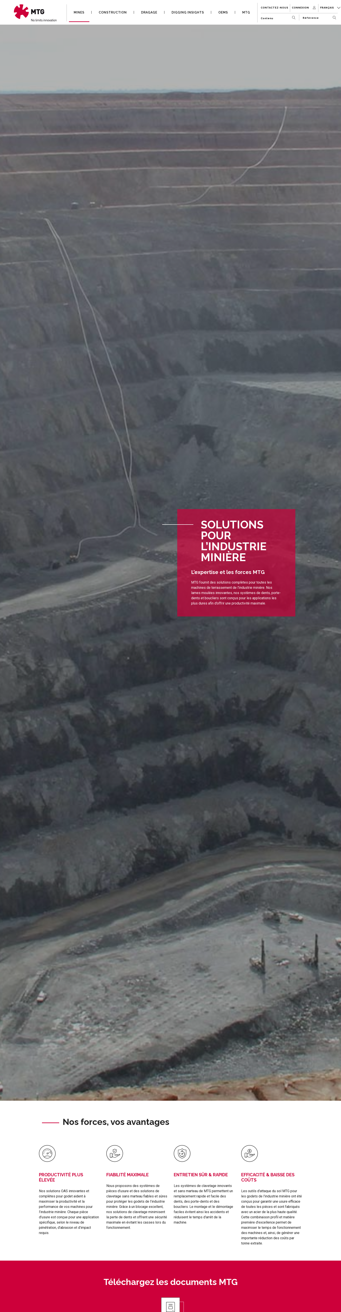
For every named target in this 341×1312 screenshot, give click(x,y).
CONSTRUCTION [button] (113, 12)
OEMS (223, 12)
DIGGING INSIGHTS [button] (188, 12)
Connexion (304, 7)
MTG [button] (246, 12)
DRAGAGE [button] (149, 12)
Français (330, 7)
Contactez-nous (274, 7)
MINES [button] (79, 12)
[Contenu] (279, 16)
